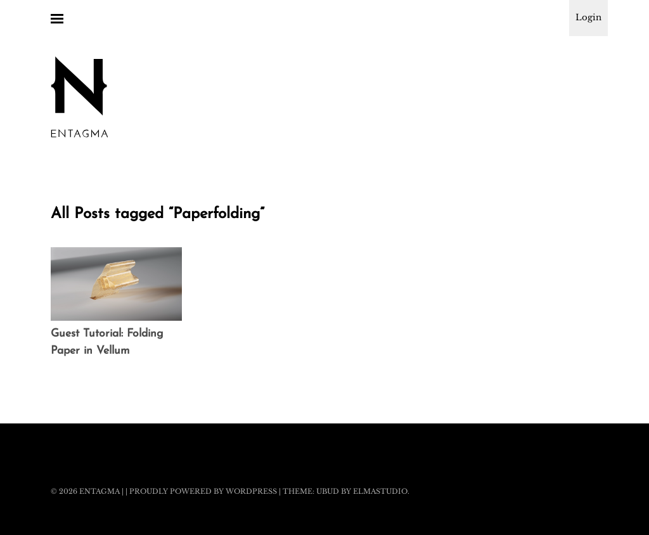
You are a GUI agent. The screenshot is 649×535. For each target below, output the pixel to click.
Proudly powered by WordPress (203, 491)
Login (588, 17)
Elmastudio (380, 491)
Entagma (99, 491)
